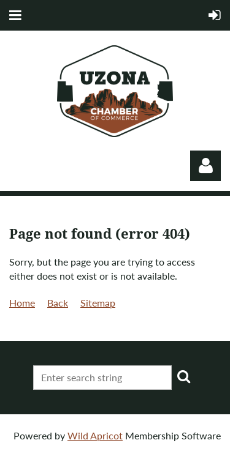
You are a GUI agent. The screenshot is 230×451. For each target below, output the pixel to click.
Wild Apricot (95, 435)
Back (57, 302)
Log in (205, 166)
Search (183, 376)
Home (22, 302)
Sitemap (97, 302)
